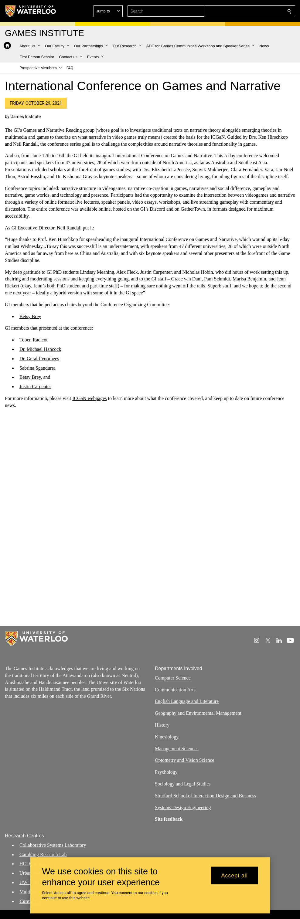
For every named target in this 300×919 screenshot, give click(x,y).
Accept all (234, 875)
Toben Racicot (33, 339)
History (162, 724)
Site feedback (168, 819)
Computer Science (173, 677)
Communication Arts (175, 689)
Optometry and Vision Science (184, 760)
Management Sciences (177, 748)
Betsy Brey (30, 316)
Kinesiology (167, 736)
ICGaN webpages (89, 398)
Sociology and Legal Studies (183, 783)
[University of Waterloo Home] (30, 11)
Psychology (166, 772)
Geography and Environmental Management (198, 713)
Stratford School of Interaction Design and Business (205, 795)
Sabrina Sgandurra (37, 368)
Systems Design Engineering (183, 807)
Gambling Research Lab (43, 854)
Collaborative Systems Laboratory (52, 845)
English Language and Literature (187, 701)
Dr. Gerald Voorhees (39, 358)
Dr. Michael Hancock (40, 349)
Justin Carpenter (35, 386)
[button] (245, 11)
